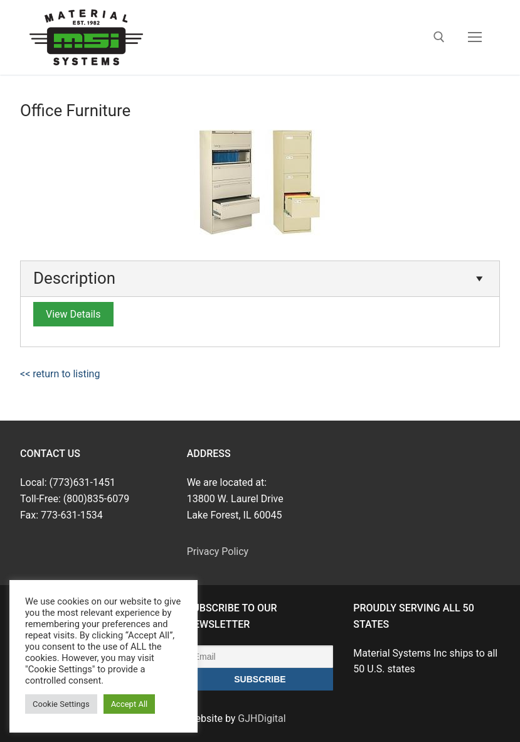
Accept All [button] (129, 704)
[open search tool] (439, 37)
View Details (73, 314)
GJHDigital (261, 718)
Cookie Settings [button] (61, 704)
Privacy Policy (218, 551)
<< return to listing (60, 374)
